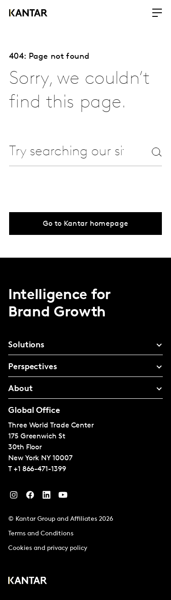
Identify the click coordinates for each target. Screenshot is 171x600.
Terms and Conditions (40, 533)
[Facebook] (30, 497)
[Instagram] (13, 497)
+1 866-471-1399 (40, 469)
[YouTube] (46, 497)
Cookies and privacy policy (47, 548)
